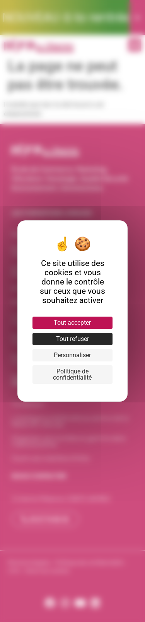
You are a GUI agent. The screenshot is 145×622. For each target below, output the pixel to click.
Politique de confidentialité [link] (72, 374)
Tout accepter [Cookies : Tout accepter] (72, 322)
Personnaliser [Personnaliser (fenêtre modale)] (72, 355)
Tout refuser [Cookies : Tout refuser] (72, 339)
